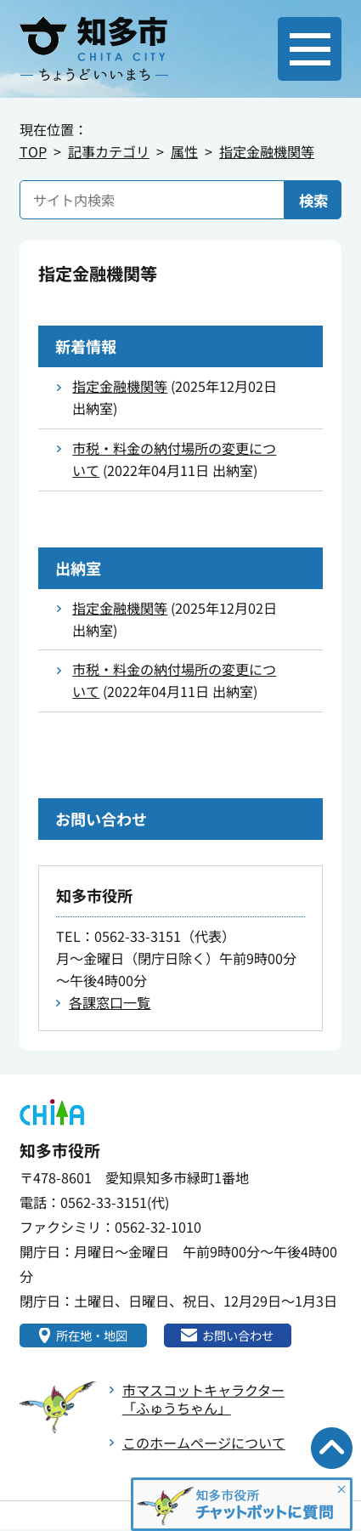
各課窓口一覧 (109, 1002)
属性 (184, 151)
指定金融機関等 (266, 151)
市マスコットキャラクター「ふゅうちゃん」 (203, 1400)
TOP (33, 151)
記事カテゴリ (108, 151)
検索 (313, 200)
